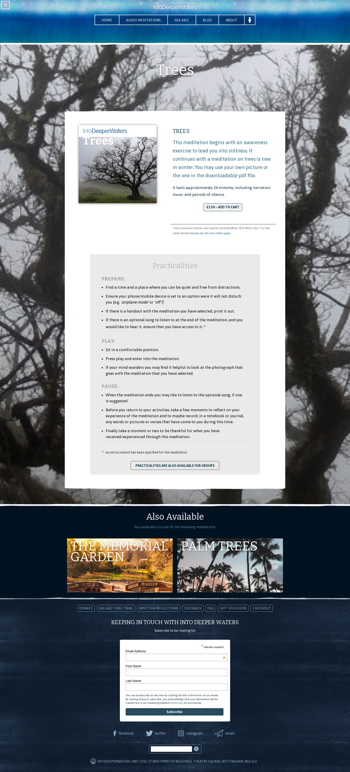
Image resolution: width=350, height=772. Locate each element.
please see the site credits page (210, 233)
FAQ (210, 608)
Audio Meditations (143, 20)
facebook (125, 733)
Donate (86, 608)
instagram (194, 733)
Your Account (251, 20)
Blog (207, 20)
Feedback (192, 608)
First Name (133, 666)
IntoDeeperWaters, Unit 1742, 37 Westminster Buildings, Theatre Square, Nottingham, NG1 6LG (177, 761)
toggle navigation (5, 5)
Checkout (262, 608)
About (232, 20)
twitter (160, 733)
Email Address (175, 651)
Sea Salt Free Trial (116, 608)
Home (106, 20)
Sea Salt (182, 20)
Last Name (133, 681)
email (230, 733)
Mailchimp (177, 703)
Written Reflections (158, 608)
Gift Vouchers (233, 608)
